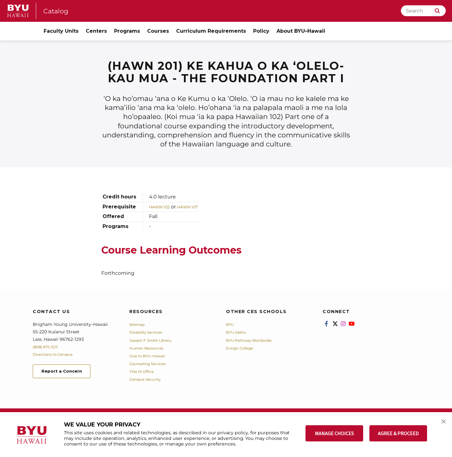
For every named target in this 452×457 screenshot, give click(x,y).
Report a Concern (66, 372)
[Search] (423, 10)
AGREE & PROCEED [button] (398, 433)
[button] (441, 423)
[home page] (18, 11)
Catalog (57, 10)
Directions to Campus (57, 354)
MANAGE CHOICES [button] (334, 433)
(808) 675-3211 (48, 347)
